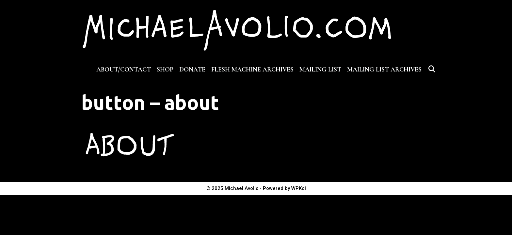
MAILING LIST (320, 69)
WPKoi (298, 188)
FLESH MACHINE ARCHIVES (252, 69)
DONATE (192, 69)
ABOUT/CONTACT (123, 69)
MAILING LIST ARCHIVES (384, 69)
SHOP (165, 69)
